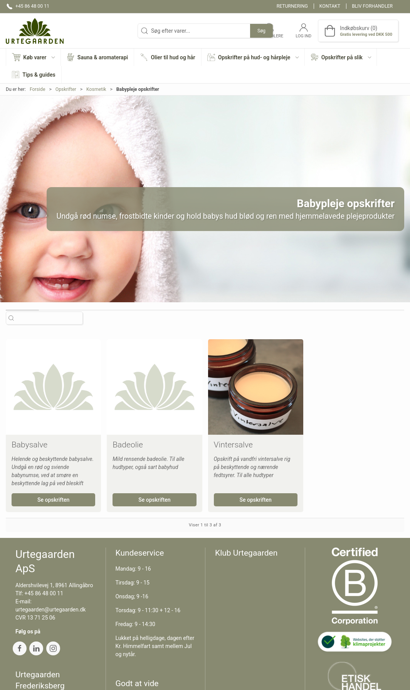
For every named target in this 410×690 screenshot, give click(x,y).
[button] (33, 57)
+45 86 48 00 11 (44, 593)
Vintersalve (233, 444)
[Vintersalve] (255, 386)
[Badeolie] (154, 386)
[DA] (35, 30)
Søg (261, 30)
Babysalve (29, 444)
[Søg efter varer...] (51, 318)
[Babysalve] (53, 386)
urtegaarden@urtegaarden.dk (50, 609)
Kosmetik (96, 89)
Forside (37, 89)
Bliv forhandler (372, 6)
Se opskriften (53, 500)
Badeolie (128, 444)
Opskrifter (65, 89)
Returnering (292, 6)
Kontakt (329, 6)
